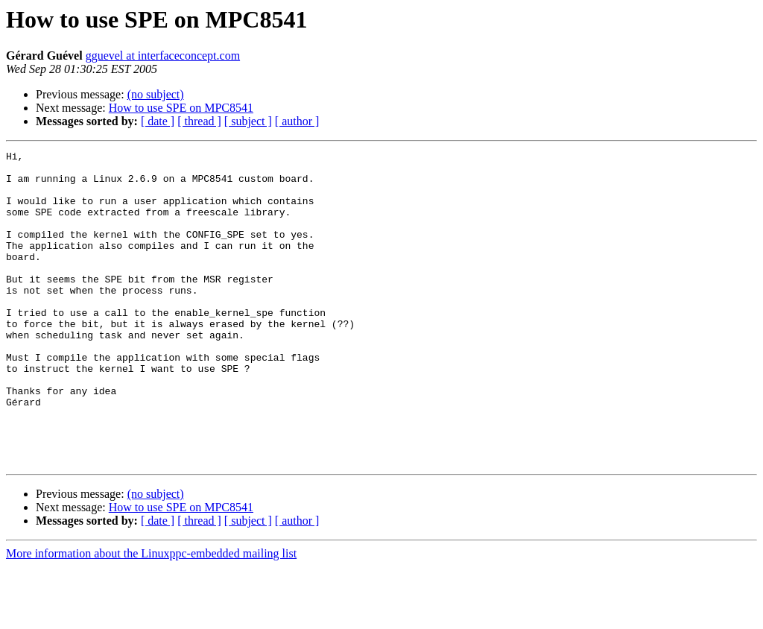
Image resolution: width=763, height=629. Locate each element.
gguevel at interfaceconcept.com (163, 55)
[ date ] (157, 121)
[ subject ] (248, 121)
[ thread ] (199, 121)
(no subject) (155, 94)
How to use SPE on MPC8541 (181, 107)
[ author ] (297, 121)
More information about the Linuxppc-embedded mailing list (151, 616)
